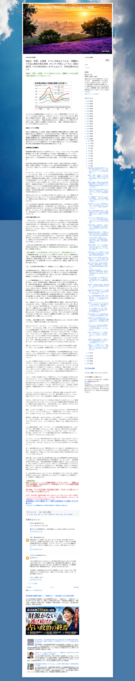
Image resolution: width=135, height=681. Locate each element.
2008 (88, 361)
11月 (89, 143)
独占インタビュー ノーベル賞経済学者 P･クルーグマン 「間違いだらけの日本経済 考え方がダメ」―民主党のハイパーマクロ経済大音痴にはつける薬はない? (52, 484)
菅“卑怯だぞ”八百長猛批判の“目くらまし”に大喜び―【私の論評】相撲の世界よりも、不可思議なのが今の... (98, 320)
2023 (88, 108)
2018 (88, 121)
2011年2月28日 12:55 (36, 531)
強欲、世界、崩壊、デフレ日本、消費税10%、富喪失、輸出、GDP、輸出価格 (51, 514)
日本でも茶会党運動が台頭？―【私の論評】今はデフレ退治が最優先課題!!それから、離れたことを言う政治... (98, 213)
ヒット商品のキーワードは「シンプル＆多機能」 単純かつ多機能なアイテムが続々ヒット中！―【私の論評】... (98, 199)
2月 (89, 166)
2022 (88, 111)
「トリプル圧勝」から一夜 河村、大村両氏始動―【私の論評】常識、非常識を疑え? (98, 310)
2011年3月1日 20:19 (36, 579)
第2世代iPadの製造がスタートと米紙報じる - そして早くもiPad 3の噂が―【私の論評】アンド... (98, 291)
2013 (88, 133)
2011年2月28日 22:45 (36, 549)
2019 (88, 118)
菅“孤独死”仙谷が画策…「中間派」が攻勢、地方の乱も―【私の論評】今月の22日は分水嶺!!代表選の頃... (98, 233)
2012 (88, 136)
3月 (89, 163)
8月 (89, 151)
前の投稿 (76, 587)
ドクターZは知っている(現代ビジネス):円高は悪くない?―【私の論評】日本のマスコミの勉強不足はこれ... (98, 280)
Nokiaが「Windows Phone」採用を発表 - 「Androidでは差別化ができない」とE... (98, 286)
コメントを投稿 (32, 583)
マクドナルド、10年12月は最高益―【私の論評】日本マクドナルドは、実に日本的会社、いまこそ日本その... (98, 327)
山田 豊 (32, 537)
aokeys (32, 523)
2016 (88, 126)
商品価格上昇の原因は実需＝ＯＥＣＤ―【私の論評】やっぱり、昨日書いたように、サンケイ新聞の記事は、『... (98, 170)
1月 (89, 353)
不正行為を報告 (90, 368)
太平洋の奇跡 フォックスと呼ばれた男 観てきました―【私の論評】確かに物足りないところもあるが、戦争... (98, 247)
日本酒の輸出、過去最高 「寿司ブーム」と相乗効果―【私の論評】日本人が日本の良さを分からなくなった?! (98, 227)
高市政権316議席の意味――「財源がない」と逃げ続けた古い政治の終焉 (50, 596)
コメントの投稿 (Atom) (35, 590)
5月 (89, 158)
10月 (89, 146)
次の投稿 (28, 587)
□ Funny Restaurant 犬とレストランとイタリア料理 (60, 7)
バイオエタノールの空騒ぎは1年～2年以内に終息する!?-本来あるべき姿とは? (46, 505)
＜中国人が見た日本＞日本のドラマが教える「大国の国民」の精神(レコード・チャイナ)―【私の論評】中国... (98, 192)
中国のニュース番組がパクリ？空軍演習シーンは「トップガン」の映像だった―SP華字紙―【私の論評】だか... (98, 347)
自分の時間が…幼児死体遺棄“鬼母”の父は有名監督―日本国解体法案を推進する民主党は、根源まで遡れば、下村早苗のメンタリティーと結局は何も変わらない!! (56, 641)
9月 (89, 148)
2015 (88, 128)
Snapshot (87, 383)
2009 (88, 358)
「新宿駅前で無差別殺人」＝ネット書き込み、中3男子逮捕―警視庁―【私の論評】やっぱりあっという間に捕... (98, 273)
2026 (88, 101)
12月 (89, 141)
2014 (88, 131)
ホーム (52, 587)
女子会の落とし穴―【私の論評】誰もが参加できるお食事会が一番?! (98, 314)
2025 (88, 103)
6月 (89, 156)
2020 (88, 116)
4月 (89, 161)
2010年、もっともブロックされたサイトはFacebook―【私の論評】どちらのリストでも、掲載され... (98, 304)
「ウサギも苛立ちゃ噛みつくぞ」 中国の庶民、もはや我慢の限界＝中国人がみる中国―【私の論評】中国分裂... (98, 240)
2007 (88, 363)
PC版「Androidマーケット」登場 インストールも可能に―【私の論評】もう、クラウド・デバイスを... (98, 335)
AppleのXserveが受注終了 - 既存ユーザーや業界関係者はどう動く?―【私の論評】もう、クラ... (98, 341)
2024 (88, 106)
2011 (88, 138)
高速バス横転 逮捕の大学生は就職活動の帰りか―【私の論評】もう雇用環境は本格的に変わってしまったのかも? (98, 185)
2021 (88, 113)
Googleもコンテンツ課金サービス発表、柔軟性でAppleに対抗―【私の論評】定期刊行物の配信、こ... (98, 253)
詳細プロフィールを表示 (92, 94)
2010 (88, 356)
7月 (89, 153)
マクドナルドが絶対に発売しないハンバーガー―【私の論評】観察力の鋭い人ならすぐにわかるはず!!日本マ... (98, 220)
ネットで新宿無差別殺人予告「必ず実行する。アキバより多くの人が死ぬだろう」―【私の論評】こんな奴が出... (98, 298)
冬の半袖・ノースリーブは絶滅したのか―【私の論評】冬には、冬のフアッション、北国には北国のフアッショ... (98, 206)
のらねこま (33, 555)
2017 (88, 123)
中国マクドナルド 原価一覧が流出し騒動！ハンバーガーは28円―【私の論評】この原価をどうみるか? (98, 259)
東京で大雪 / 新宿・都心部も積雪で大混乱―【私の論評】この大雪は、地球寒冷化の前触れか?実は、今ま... (98, 265)
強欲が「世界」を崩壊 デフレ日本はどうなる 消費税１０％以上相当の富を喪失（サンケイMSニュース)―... (98, 177)
